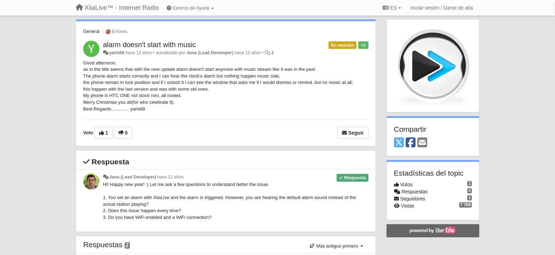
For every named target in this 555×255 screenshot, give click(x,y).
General (91, 31)
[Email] (422, 143)
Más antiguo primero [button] (336, 246)
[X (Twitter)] (399, 143)
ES (392, 8)
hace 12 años (170, 177)
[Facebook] (411, 143)
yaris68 (116, 52)
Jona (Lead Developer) (210, 52)
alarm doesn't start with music (149, 45)
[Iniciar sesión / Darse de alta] (441, 8)
